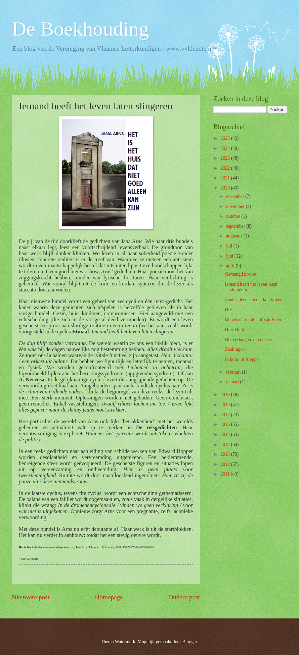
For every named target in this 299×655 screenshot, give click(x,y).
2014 (225, 444)
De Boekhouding (80, 29)
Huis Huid (234, 329)
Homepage (109, 597)
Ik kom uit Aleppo (242, 359)
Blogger (189, 641)
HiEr (229, 309)
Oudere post (184, 597)
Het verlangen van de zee (248, 339)
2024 (225, 148)
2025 (225, 138)
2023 (225, 158)
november (236, 206)
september (236, 226)
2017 (225, 414)
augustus (235, 235)
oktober (234, 216)
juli (229, 246)
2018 (225, 404)
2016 (225, 424)
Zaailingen (235, 349)
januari (233, 381)
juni (230, 256)
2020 (225, 187)
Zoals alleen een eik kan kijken (253, 299)
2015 (225, 434)
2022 (225, 168)
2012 (225, 464)
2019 (225, 394)
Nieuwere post (30, 597)
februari (234, 372)
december (235, 196)
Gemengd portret (240, 274)
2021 (225, 177)
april (231, 265)
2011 (225, 474)
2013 (225, 454)
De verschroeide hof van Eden (253, 319)
